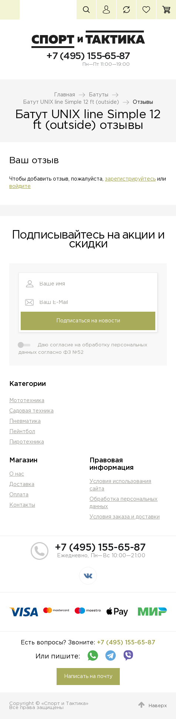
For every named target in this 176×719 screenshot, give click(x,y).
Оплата (18, 495)
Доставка (21, 484)
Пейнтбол (22, 431)
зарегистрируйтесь (130, 179)
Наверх (158, 706)
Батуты (98, 95)
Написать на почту (88, 676)
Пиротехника (26, 442)
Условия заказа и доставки (124, 517)
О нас (16, 474)
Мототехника (26, 400)
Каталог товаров (10, 10)
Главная (64, 95)
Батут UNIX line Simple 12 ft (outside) (71, 102)
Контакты (22, 505)
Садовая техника (31, 411)
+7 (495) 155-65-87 (87, 56)
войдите (20, 186)
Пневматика (25, 421)
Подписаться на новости (88, 321)
